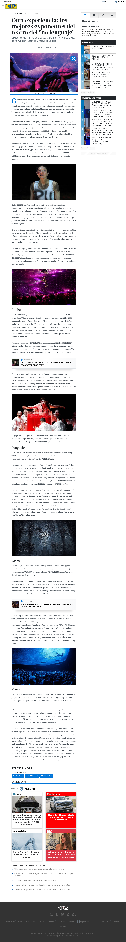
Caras (20, 922)
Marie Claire (30, 922)
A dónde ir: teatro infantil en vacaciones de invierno (35, 880)
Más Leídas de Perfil (92, 98)
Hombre (51, 922)
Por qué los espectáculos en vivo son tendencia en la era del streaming (47, 605)
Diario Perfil (10, 922)
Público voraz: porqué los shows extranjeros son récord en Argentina (43, 889)
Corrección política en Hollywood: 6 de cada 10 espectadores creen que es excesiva (44, 874)
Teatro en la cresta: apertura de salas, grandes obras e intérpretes (42, 885)
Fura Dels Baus (46, 776)
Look (95, 922)
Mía (108, 922)
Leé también (27, 360)
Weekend (61, 922)
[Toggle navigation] (3, 6)
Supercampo (85, 922)
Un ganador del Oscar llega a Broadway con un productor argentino (46, 364)
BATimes (63, 927)
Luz (102, 922)
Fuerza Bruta (18, 776)
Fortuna (42, 922)
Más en (23, 789)
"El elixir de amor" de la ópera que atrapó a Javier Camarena (39, 869)
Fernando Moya (32, 776)
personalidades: (19, 773)
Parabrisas (73, 922)
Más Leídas (87, 42)
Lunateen (117, 922)
